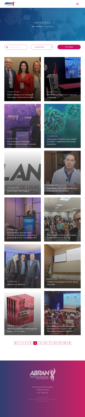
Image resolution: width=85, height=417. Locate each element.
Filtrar (69, 47)
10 (64, 343)
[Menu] (77, 4)
